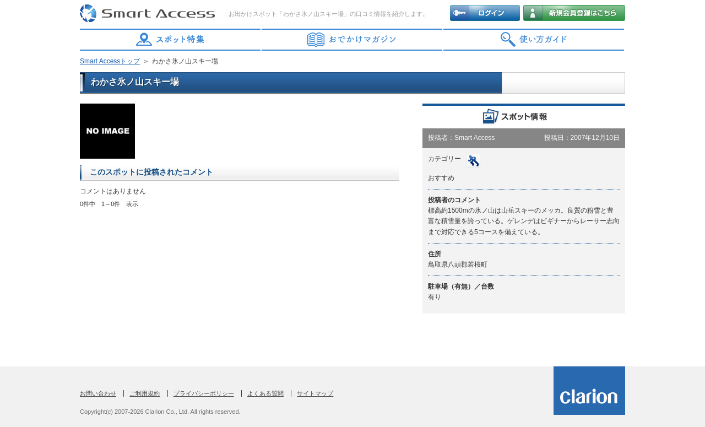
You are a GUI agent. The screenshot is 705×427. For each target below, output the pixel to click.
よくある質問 (265, 393)
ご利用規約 (144, 393)
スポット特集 (171, 40)
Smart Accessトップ (110, 61)
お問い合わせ (98, 393)
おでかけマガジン (352, 40)
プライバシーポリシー (203, 393)
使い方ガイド (534, 40)
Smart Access (149, 13)
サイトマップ (315, 393)
